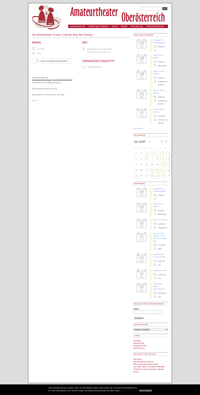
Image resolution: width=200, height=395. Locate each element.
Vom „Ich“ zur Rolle (160, 220)
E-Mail (136, 309)
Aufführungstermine (94, 67)
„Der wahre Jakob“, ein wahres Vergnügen (149, 367)
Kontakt (124, 26)
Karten (34, 101)
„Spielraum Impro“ (160, 270)
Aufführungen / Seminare (98, 26)
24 (169, 170)
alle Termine (138, 128)
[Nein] (196, 389)
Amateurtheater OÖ (77, 26)
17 (169, 164)
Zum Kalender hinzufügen (51, 61)
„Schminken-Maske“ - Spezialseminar (159, 286)
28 (152, 175)
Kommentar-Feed (139, 346)
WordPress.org (138, 348)
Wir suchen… (138, 359)
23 (163, 170)
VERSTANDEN (145, 391)
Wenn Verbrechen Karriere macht (145, 364)
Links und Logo (137, 26)
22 (158, 170)
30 (152, 153)
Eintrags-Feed (138, 343)
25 (136, 175)
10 (169, 159)
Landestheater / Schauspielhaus (99, 49)
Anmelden (137, 341)
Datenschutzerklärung (155, 26)
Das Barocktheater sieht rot (143, 362)
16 (163, 164)
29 (146, 153)
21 (152, 170)
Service (115, 26)
